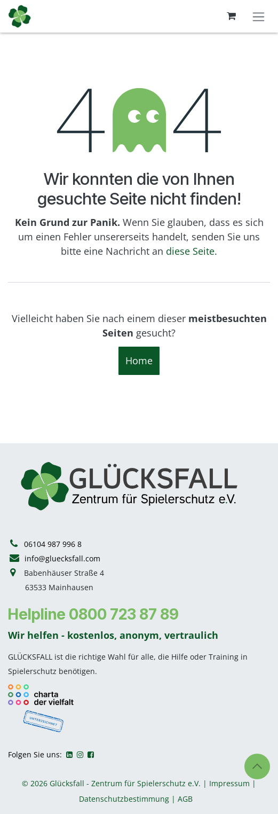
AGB (185, 799)
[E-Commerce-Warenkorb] (231, 16)
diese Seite (190, 251)
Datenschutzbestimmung (124, 799)
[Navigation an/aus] (258, 16)
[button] (257, 766)
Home (139, 360)
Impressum (229, 783)
